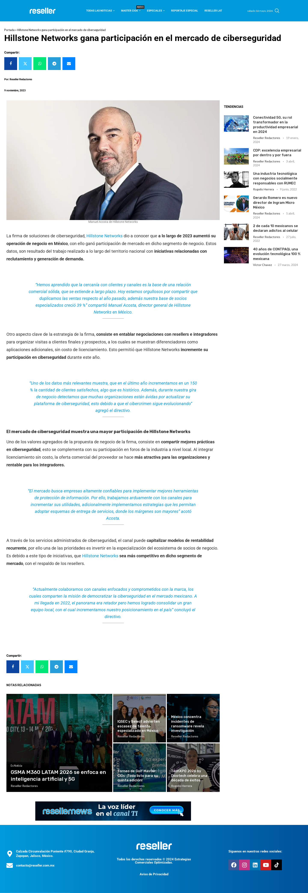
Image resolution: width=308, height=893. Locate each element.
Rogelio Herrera (263, 189)
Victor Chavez (262, 265)
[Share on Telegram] (54, 63)
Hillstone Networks (104, 235)
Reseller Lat (213, 10)
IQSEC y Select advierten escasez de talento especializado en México (138, 726)
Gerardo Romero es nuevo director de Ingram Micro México (275, 202)
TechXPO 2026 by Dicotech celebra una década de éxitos (189, 775)
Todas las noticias (99, 10)
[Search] (277, 10)
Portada (9, 30)
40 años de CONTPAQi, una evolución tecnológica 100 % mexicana (277, 254)
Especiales (154, 10)
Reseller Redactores (266, 138)
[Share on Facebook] (10, 63)
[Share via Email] (68, 63)
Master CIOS (131, 9)
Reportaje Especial (184, 10)
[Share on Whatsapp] (39, 63)
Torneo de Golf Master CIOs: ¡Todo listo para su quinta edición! (137, 775)
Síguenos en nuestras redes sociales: (255, 851)
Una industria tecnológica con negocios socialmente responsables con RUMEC (275, 178)
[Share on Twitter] (25, 63)
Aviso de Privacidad (154, 874)
